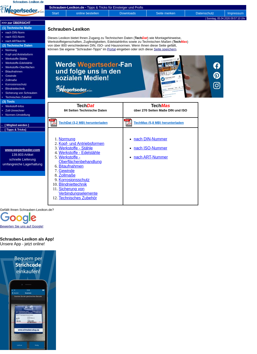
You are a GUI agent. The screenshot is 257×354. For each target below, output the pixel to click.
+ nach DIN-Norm (13, 32)
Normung (67, 139)
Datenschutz (205, 13)
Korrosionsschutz (74, 180)
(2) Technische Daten (17, 45)
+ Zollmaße (9, 80)
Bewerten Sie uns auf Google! (21, 226)
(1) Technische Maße (17, 28)
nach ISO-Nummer (150, 148)
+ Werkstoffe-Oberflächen (18, 67)
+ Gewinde (9, 75)
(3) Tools (8, 101)
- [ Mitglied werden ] (15, 125)
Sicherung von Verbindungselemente (78, 191)
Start (55, 13)
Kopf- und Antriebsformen (81, 143)
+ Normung (9, 50)
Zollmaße (67, 175)
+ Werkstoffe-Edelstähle (17, 62)
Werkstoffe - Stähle (76, 148)
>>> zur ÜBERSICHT (16, 23)
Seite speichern (165, 49)
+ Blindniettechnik (13, 88)
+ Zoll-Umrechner (13, 110)
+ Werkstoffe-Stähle (14, 58)
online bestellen (87, 13)
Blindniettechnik (73, 184)
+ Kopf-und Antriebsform (17, 54)
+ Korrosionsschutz (14, 84)
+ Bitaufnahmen (12, 71)
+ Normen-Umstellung (16, 114)
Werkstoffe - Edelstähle (79, 152)
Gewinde (67, 171)
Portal (111, 49)
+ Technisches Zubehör (17, 97)
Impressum (235, 13)
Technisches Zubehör (78, 198)
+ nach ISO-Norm (13, 36)
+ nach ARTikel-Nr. (14, 41)
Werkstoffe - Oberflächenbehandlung (80, 159)
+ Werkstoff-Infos (13, 106)
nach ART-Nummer (151, 157)
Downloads (128, 13)
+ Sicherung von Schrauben (19, 92)
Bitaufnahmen (71, 166)
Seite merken (165, 13)
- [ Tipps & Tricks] (14, 129)
